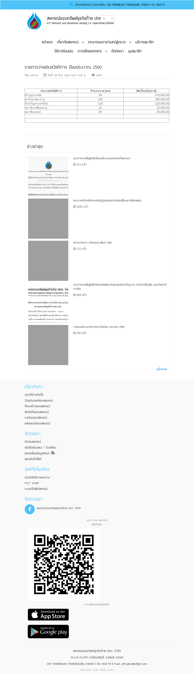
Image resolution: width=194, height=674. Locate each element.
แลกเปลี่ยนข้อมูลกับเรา (40, 453)
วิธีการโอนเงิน (63, 51)
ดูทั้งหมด (162, 369)
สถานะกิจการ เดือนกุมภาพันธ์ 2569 (92, 242)
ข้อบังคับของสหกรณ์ (37, 412)
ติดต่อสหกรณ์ (33, 441)
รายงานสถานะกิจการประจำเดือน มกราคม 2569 (98, 327)
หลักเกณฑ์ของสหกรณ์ (37, 423)
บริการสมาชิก (144, 42)
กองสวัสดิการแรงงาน (37, 477)
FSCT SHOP (32, 483)
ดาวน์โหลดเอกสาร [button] (92, 51)
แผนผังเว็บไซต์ (33, 459)
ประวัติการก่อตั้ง (34, 394)
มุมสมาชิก (135, 51)
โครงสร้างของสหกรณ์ (37, 406)
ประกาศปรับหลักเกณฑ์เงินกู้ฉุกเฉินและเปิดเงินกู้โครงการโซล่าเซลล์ (107, 200)
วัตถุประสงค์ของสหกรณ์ (39, 400)
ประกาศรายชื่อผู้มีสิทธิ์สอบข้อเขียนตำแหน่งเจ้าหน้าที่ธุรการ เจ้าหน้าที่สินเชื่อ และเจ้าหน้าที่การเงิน (119, 286)
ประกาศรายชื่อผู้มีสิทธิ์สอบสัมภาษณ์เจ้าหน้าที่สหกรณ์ (101, 158)
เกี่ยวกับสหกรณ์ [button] (70, 42)
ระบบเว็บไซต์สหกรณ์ (36, 488)
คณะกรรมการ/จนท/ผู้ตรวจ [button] (109, 42)
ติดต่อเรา (117, 51)
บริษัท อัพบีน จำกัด (103, 670)
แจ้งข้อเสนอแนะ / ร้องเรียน (40, 447)
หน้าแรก (47, 42)
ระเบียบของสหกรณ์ (36, 417)
